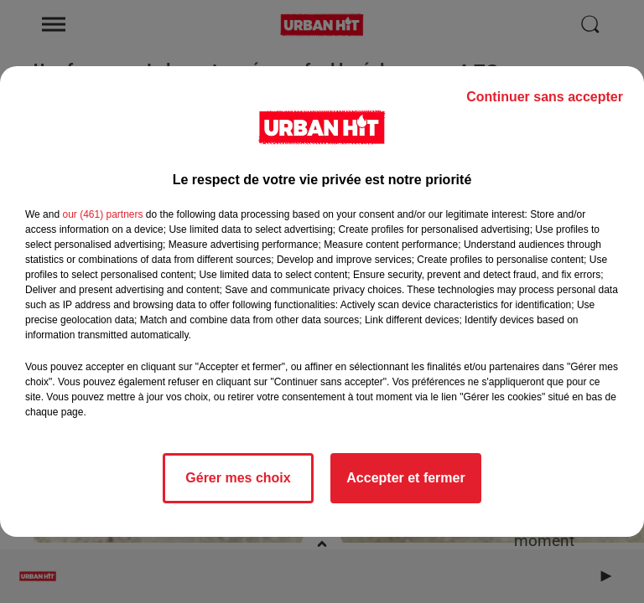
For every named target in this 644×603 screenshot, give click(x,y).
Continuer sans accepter (544, 97)
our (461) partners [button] (102, 214)
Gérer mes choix (237, 478)
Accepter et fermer (405, 478)
